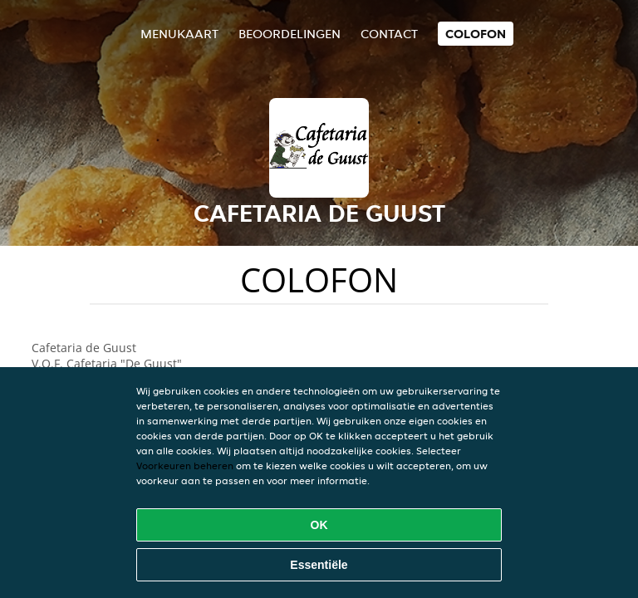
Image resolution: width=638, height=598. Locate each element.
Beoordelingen (289, 33)
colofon (475, 33)
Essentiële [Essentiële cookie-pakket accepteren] (318, 564)
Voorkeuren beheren (184, 465)
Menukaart (179, 33)
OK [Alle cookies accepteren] (319, 525)
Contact (389, 33)
